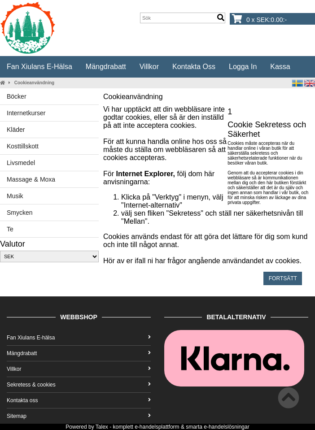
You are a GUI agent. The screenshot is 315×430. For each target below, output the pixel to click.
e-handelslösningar (226, 427)
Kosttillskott (23, 146)
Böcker (16, 96)
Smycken (20, 212)
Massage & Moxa (31, 179)
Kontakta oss (193, 66)
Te (10, 229)
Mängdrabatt (106, 66)
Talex (102, 427)
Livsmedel (21, 162)
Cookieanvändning (34, 82)
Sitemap (79, 416)
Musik (15, 196)
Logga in (243, 66)
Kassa (280, 66)
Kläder (16, 129)
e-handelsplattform (157, 427)
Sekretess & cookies (79, 385)
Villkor (149, 66)
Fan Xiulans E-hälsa (39, 66)
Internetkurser (26, 113)
